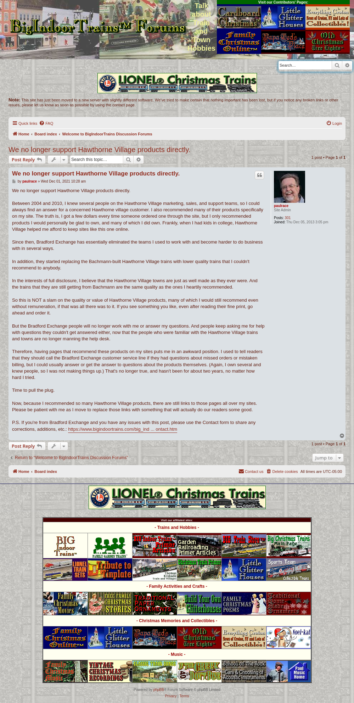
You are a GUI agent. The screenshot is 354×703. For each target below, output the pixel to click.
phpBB (158, 690)
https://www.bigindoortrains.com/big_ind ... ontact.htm (122, 429)
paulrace (281, 206)
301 (288, 218)
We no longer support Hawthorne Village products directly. (100, 150)
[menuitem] (46, 123)
